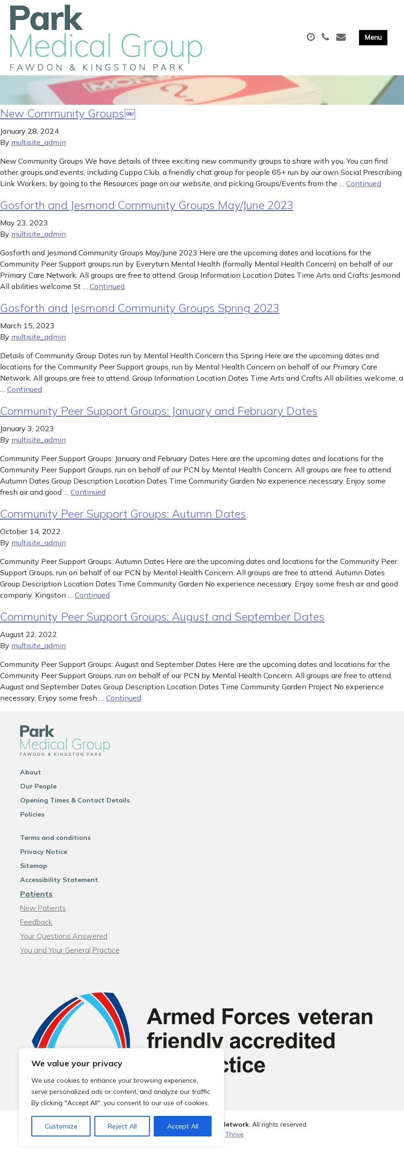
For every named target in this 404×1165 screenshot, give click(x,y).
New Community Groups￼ (67, 130)
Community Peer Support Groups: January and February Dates (159, 428)
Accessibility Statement (59, 897)
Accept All (182, 1126)
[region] (121, 1097)
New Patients (43, 925)
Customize (61, 1126)
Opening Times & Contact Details (75, 817)
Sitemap (33, 883)
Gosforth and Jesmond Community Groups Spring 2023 (139, 325)
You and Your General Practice (70, 967)
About (30, 789)
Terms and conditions (55, 855)
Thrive (234, 1151)
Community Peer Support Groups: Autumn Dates (123, 531)
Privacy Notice (43, 869)
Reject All (122, 1126)
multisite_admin (38, 159)
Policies (32, 831)
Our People (38, 803)
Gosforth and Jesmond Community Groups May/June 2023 (146, 222)
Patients (36, 911)
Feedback (36, 939)
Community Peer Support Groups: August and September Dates (162, 634)
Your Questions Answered (63, 953)
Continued (363, 200)
